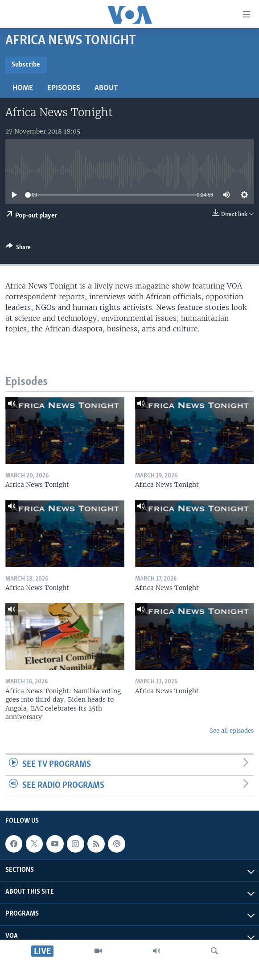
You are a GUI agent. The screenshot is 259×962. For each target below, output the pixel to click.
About (106, 88)
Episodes (63, 88)
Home (22, 88)
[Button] (18, 248)
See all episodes (232, 731)
